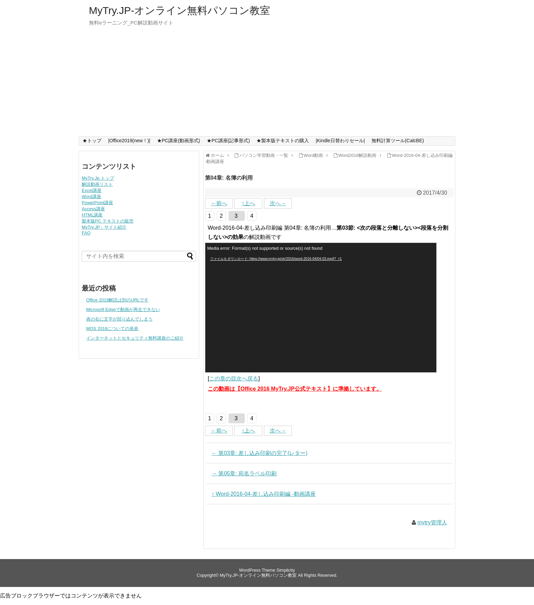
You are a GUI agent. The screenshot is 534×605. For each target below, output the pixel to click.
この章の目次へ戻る (233, 378)
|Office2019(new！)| (129, 140)
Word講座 (91, 196)
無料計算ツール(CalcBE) (398, 140)
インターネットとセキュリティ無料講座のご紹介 (135, 338)
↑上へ (248, 203)
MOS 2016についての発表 (112, 328)
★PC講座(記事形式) (228, 140)
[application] (321, 308)
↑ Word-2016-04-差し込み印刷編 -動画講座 (263, 494)
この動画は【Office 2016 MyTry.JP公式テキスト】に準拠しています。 (295, 389)
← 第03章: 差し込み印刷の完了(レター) (259, 453)
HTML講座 (92, 214)
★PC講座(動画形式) (178, 140)
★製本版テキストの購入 (282, 140)
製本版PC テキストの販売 (108, 221)
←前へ (219, 203)
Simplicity (286, 570)
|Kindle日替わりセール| (340, 140)
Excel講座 (91, 190)
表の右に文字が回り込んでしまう (119, 319)
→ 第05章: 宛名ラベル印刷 (244, 473)
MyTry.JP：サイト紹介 (104, 227)
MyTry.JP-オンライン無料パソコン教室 (179, 10)
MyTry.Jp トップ (98, 178)
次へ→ (278, 203)
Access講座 (93, 208)
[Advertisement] (267, 85)
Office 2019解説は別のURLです (117, 299)
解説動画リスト (97, 184)
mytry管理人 (432, 522)
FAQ (86, 232)
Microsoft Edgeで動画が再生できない (123, 309)
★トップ (91, 140)
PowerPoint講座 (97, 202)
